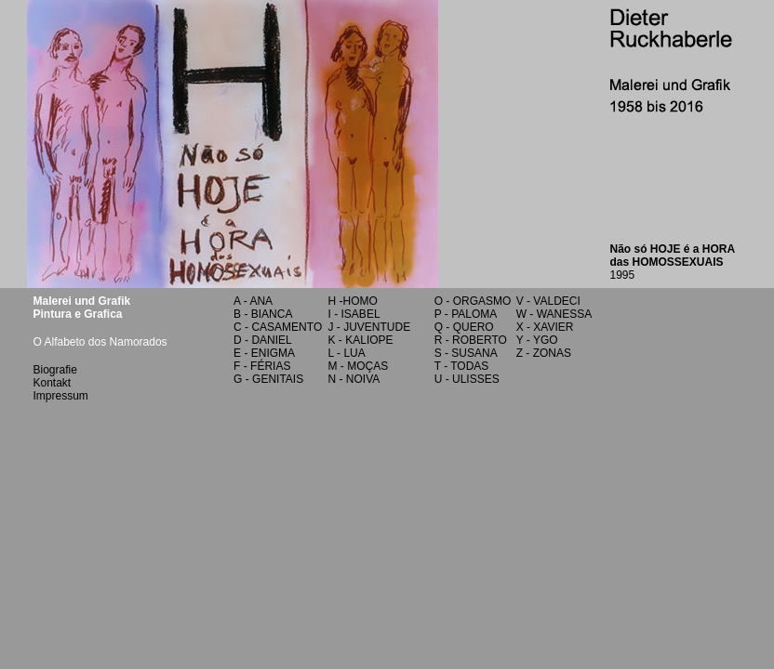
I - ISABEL (354, 314)
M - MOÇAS (358, 366)
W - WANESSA (554, 314)
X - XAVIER (545, 327)
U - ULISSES (467, 379)
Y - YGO (537, 340)
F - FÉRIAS (262, 366)
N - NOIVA (354, 379)
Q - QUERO (464, 327)
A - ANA (253, 301)
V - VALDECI (548, 301)
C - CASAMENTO (278, 327)
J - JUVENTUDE (369, 327)
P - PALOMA (466, 314)
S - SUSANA (466, 353)
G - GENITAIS (268, 379)
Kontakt (52, 382)
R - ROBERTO (470, 340)
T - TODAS (461, 366)
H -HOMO (353, 301)
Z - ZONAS (543, 353)
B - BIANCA (263, 314)
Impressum (60, 395)
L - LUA (347, 353)
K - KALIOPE (361, 340)
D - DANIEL (263, 340)
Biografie (55, 369)
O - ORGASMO (473, 301)
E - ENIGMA (264, 353)
